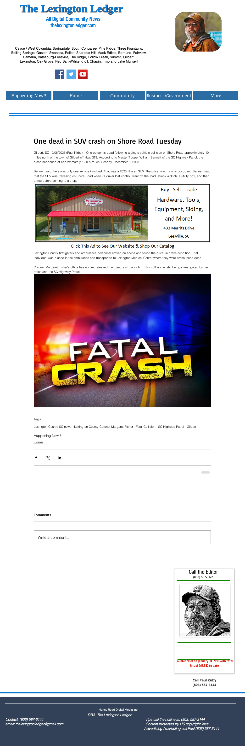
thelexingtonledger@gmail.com (39, 724)
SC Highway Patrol (171, 426)
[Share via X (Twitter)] (47, 457)
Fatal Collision (145, 426)
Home (38, 442)
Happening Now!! (47, 436)
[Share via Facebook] (36, 457)
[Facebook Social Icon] (59, 74)
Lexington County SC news (52, 426)
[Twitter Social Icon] (71, 74)
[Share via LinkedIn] (59, 457)
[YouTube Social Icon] (83, 74)
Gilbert (191, 426)
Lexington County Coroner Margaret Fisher (103, 426)
